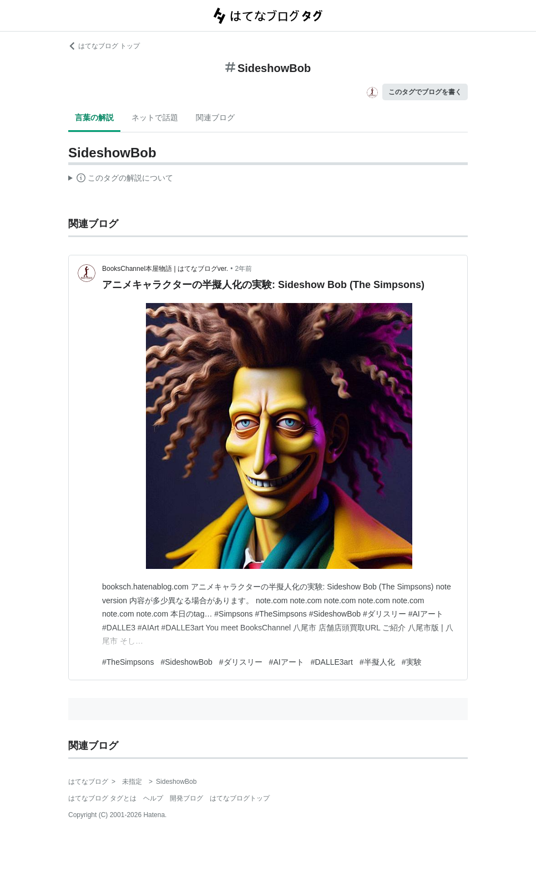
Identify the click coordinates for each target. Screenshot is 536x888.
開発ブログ (186, 798)
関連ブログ (215, 117)
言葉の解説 (94, 117)
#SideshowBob (186, 662)
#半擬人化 (377, 662)
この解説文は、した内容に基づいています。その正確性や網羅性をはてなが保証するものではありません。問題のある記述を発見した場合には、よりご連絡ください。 (120, 179)
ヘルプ (153, 798)
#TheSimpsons (128, 662)
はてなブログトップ (240, 798)
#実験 (412, 662)
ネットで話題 (155, 117)
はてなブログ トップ (104, 46)
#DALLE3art (332, 662)
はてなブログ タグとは (102, 798)
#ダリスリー (240, 662)
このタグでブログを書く (425, 92)
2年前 (243, 269)
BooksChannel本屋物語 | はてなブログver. (165, 269)
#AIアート (286, 662)
